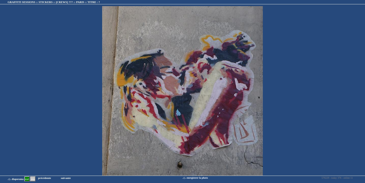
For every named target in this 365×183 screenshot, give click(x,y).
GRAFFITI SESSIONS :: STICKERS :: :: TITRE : (54, 2)
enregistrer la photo (197, 177)
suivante (66, 177)
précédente (44, 177)
